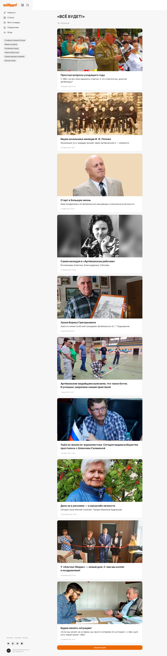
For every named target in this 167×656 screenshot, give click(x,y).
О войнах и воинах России (15, 40)
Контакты (10, 638)
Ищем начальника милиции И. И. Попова (86, 139)
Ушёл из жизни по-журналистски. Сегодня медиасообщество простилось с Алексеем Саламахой (99, 446)
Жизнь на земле (11, 44)
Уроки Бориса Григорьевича (78, 322)
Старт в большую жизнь (76, 200)
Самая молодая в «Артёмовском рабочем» (88, 261)
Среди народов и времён (14, 56)
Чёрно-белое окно (12, 52)
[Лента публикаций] (22, 5)
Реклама (18, 638)
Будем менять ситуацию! (76, 628)
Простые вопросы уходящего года (83, 75)
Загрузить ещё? (100, 647)
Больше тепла (10, 60)
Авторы (25, 638)
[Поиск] (27, 5)
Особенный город (11, 48)
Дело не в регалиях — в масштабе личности (88, 505)
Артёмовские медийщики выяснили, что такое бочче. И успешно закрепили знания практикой (94, 385)
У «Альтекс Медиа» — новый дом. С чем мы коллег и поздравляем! (93, 568)
